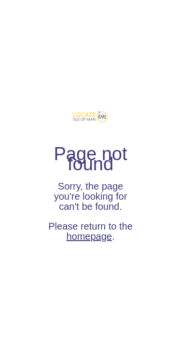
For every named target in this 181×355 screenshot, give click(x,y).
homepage (89, 236)
